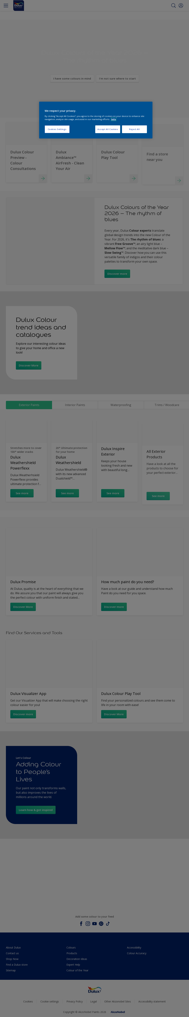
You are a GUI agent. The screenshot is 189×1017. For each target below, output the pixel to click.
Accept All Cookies (107, 129)
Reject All (134, 129)
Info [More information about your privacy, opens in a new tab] (113, 119)
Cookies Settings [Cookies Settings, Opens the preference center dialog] (57, 129)
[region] (95, 120)
